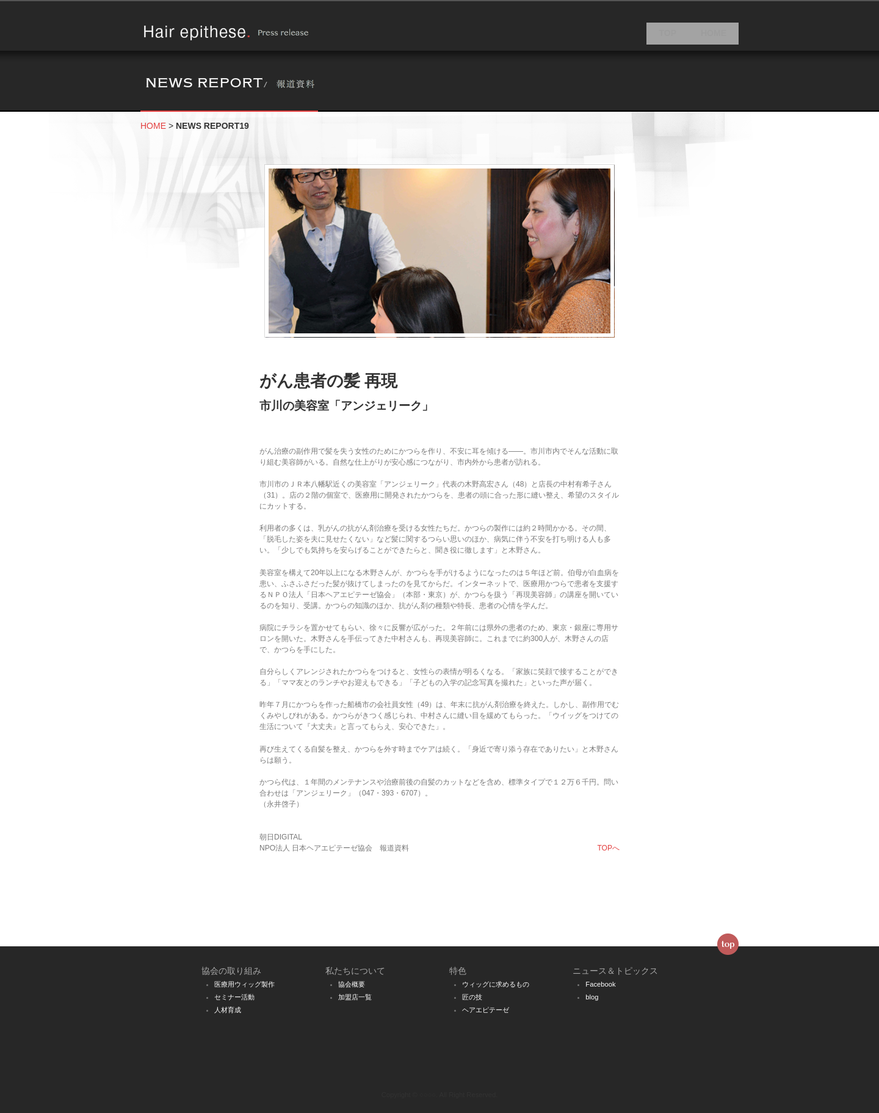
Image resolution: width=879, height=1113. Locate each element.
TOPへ (608, 855)
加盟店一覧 (355, 997)
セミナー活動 (234, 997)
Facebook (600, 984)
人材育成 (227, 1009)
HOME (713, 37)
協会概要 (351, 984)
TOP (667, 37)
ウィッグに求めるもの (495, 984)
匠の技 (472, 997)
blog (591, 997)
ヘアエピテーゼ (485, 1009)
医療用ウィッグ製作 (244, 984)
